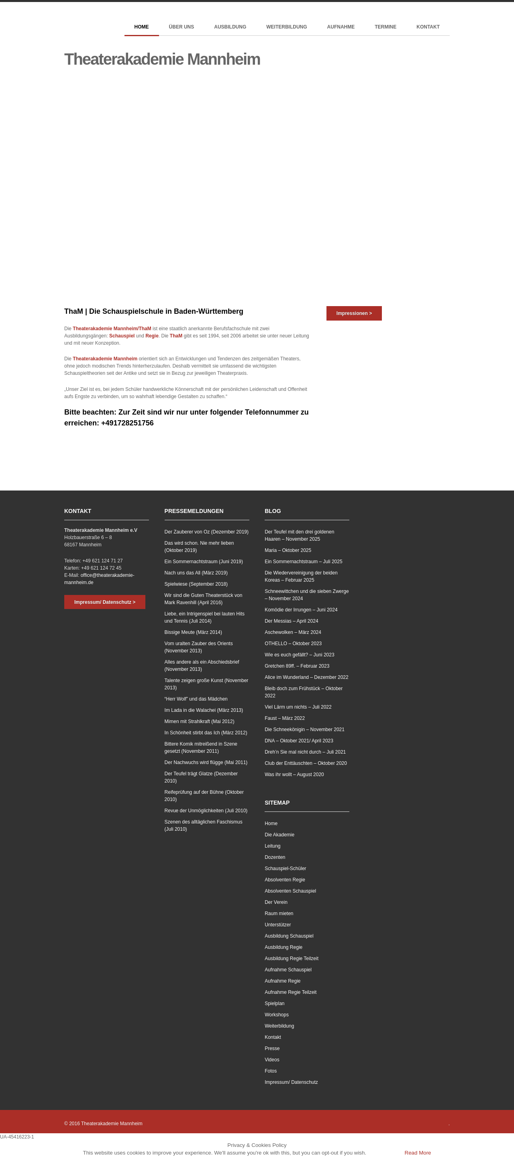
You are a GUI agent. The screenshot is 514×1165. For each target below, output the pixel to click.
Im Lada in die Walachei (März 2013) (204, 710)
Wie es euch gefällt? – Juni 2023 (299, 655)
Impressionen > (354, 313)
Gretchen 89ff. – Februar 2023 (297, 666)
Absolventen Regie (285, 880)
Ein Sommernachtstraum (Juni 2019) (204, 561)
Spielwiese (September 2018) (196, 584)
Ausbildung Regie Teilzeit (291, 958)
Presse (272, 1048)
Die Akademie (279, 835)
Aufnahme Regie (282, 981)
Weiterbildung (286, 27)
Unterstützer (278, 925)
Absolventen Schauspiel (290, 891)
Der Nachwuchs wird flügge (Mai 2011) (206, 762)
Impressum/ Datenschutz (291, 1082)
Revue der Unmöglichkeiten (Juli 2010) (206, 810)
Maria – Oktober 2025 (288, 550)
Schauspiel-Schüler (285, 868)
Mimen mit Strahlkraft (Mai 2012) (200, 721)
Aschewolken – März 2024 (293, 632)
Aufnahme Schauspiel (288, 970)
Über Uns (181, 27)
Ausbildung (230, 27)
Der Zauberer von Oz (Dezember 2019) (207, 532)
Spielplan (274, 1003)
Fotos (271, 1071)
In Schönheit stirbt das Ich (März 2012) (206, 733)
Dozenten (275, 857)
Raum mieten (279, 913)
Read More (418, 1153)
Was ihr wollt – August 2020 (294, 774)
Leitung (272, 846)
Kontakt (428, 27)
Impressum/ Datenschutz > (104, 602)
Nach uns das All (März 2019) (196, 573)
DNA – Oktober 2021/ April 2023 (299, 741)
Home (142, 27)
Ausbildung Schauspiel (289, 936)
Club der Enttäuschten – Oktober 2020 (306, 763)
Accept (385, 1153)
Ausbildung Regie (283, 947)
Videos (272, 1060)
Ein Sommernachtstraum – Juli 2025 (303, 561)
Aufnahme (341, 27)
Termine (385, 27)
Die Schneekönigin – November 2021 (305, 729)
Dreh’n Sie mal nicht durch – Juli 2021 (305, 752)
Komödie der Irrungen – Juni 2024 (301, 610)
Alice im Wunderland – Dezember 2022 (307, 677)
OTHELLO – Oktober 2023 (293, 643)
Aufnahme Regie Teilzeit (290, 992)
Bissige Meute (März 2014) (193, 632)
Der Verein (276, 902)
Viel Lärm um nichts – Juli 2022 (298, 707)
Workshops (277, 1015)
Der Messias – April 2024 (291, 621)
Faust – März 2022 (285, 718)
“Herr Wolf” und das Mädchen (196, 699)
